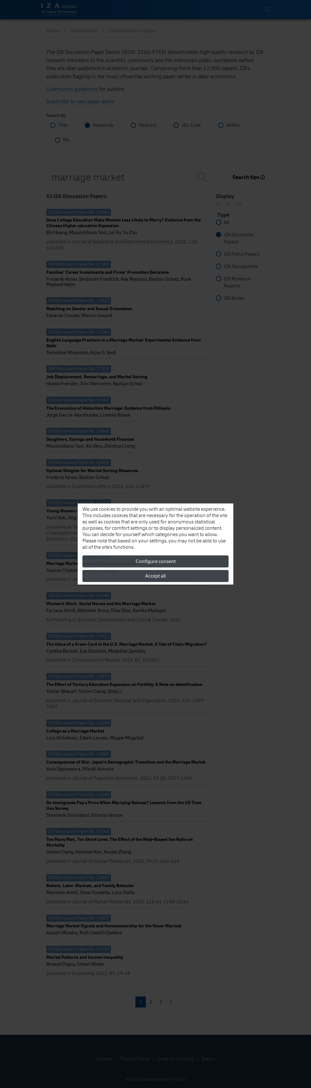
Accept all (155, 576)
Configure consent (156, 561)
